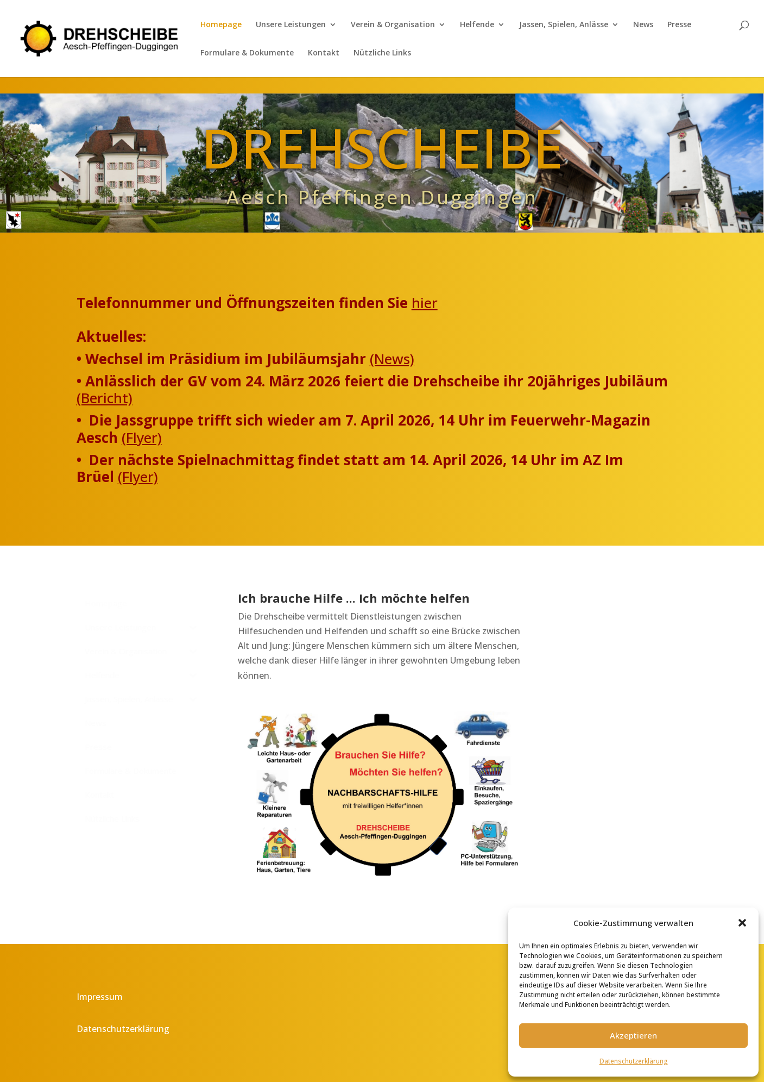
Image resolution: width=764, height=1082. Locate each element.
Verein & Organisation (393, 25)
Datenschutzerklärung (633, 1061)
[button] (742, 922)
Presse (679, 25)
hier (425, 302)
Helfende (477, 25)
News (643, 25)
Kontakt (323, 53)
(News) (392, 358)
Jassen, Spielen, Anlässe (563, 25)
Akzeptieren (633, 1035)
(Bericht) (104, 398)
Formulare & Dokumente (247, 53)
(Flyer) (142, 437)
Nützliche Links (382, 53)
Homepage (221, 25)
